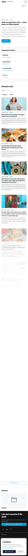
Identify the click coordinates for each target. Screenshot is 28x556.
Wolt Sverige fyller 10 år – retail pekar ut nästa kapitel (13, 23)
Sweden (11, 20)
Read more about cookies (8, 548)
